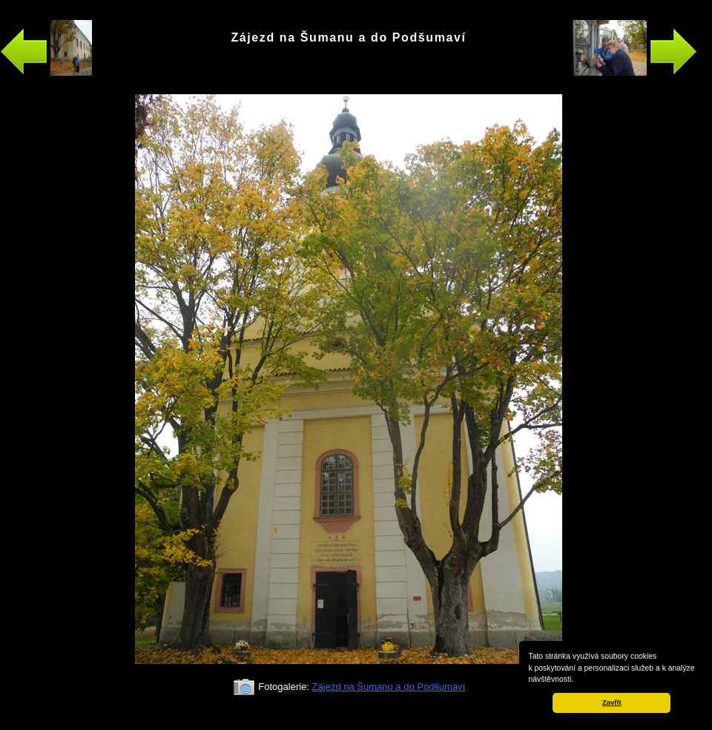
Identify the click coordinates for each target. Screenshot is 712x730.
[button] (577, 680)
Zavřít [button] (611, 702)
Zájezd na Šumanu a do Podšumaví (389, 686)
